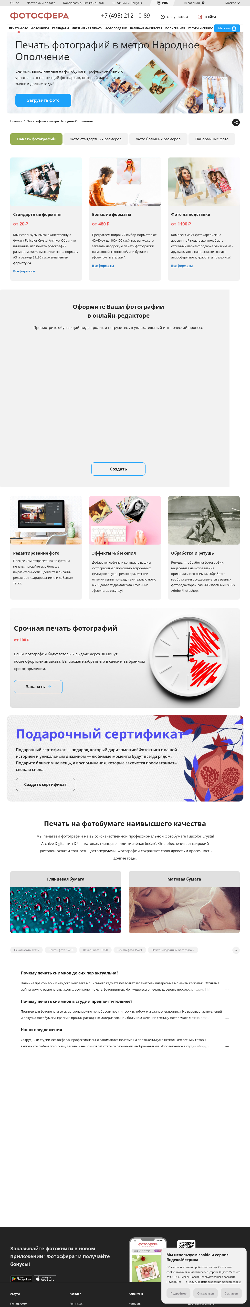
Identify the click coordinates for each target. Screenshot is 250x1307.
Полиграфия (175, 31)
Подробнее (178, 1293)
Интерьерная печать (87, 31)
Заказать (38, 691)
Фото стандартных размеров (96, 144)
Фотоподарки (116, 31)
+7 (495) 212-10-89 (125, 17)
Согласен (231, 1293)
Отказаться (205, 1293)
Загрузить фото (43, 105)
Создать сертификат (45, 789)
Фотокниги (40, 31)
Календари (60, 31)
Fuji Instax (76, 1303)
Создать (118, 474)
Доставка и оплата (41, 3)
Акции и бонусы (129, 3)
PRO (165, 3)
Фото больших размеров (158, 144)
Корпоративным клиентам (83, 3)
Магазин (224, 31)
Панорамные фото (212, 144)
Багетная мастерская (146, 31)
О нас (14, 3)
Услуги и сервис (200, 31)
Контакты (135, 1303)
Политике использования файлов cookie (214, 1282)
